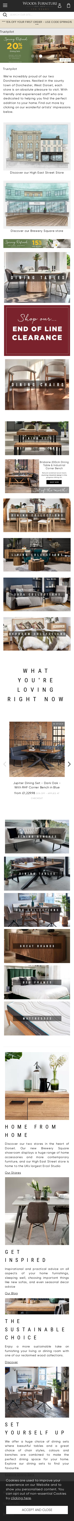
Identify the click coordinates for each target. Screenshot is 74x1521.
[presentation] (4, 764)
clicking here (21, 1498)
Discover (11, 1362)
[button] (32, 56)
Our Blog (11, 1293)
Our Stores (13, 1172)
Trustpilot (7, 31)
